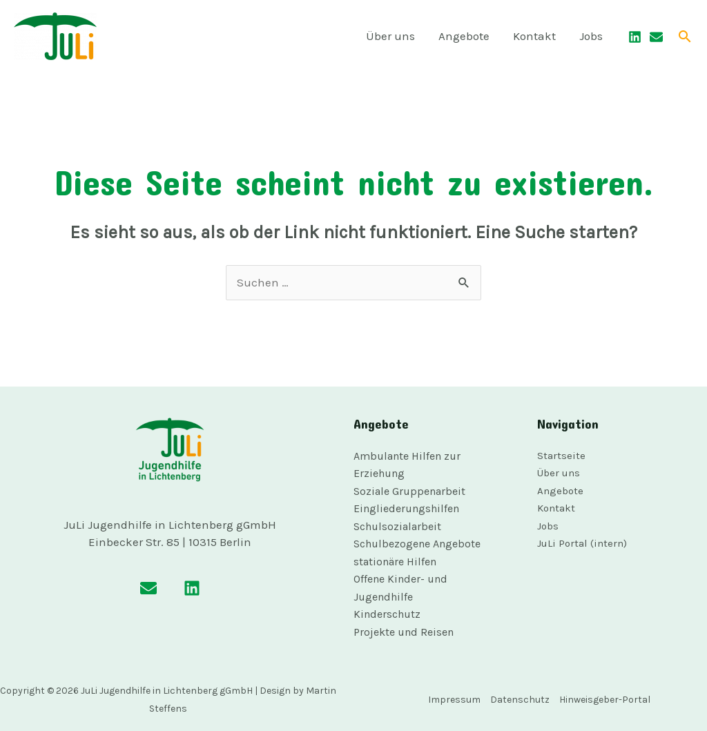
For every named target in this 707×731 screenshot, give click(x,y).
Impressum (454, 699)
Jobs (591, 36)
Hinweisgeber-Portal (604, 699)
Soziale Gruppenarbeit (409, 491)
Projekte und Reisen (404, 632)
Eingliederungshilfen (406, 508)
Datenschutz (520, 699)
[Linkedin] (634, 36)
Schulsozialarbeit (397, 526)
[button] (685, 36)
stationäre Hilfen (395, 561)
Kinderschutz (387, 614)
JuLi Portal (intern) (582, 543)
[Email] (656, 36)
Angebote (464, 36)
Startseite (561, 455)
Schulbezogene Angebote (417, 543)
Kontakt (534, 36)
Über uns (390, 36)
